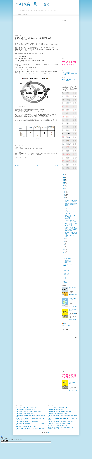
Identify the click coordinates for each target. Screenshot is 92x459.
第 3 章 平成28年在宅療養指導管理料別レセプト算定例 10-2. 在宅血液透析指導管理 (70, 204)
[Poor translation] (6, 441)
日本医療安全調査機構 (67, 260)
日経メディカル (65, 277)
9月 (64, 195)
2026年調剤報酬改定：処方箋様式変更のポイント (25, 413)
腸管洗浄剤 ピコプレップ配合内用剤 (70, 220)
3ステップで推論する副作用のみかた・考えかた (73, 310)
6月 (64, 238)
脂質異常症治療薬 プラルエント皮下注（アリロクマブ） (70, 225)
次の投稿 (17, 165)
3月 (64, 243)
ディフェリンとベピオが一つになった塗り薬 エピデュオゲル (70, 211)
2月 (64, 244)
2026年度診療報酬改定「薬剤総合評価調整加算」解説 (25, 409)
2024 (64, 177)
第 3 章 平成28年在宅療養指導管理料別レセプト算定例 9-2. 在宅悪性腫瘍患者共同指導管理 (70, 229)
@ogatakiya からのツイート (67, 67)
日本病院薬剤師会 (66, 274)
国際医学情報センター (67, 268)
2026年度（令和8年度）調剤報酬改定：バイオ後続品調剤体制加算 (28, 421)
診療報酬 (19, 14)
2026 (64, 174)
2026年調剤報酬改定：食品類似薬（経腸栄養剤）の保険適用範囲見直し (28, 411)
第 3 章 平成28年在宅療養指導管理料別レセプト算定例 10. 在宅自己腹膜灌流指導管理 (70, 208)
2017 (64, 188)
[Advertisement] (34, 25)
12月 (65, 191)
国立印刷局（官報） (66, 273)
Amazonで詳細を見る (73, 294)
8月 (64, 197)
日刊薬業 (64, 278)
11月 (65, 192)
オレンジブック (65, 269)
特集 (29, 14)
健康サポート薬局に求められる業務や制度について (70, 218)
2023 (64, 179)
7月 (64, 198)
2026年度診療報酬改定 (67, 72)
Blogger (48, 432)
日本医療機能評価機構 (67, 261)
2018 (64, 186)
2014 (64, 249)
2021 (64, 182)
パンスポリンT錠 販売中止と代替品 (70, 223)
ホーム (15, 14)
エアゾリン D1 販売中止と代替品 (70, 221)
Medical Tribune (65, 266)
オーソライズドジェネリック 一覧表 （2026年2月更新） (26, 407)
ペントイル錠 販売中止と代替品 (69, 227)
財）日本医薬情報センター (67, 270)
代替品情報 (25, 14)
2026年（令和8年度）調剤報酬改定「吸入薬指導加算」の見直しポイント (61, 421)
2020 (64, 183)
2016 (64, 189)
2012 (64, 252)
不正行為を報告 (65, 333)
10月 (65, 194)
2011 (64, 254)
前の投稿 (56, 165)
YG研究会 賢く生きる (32, 4)
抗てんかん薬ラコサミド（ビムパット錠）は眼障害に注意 (70, 216)
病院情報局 (65, 262)
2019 (64, 185)
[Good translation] (3, 441)
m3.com (64, 281)
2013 (64, 251)
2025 (64, 176)
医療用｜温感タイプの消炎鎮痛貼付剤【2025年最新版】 (26, 426)
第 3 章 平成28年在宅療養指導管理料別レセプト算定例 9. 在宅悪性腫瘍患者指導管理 (70, 233)
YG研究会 (64, 323)
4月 (64, 241)
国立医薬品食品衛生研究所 (67, 264)
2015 (64, 248)
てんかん (19, 39)
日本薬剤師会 (65, 276)
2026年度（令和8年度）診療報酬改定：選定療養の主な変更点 (59, 423)
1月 (64, 246)
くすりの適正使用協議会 (67, 258)
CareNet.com (65, 265)
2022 (64, 180)
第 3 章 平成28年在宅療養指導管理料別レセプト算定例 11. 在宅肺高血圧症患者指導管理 (70, 201)
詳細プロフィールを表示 (66, 325)
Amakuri (74, 313)
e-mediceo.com (65, 272)
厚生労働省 (65, 282)
